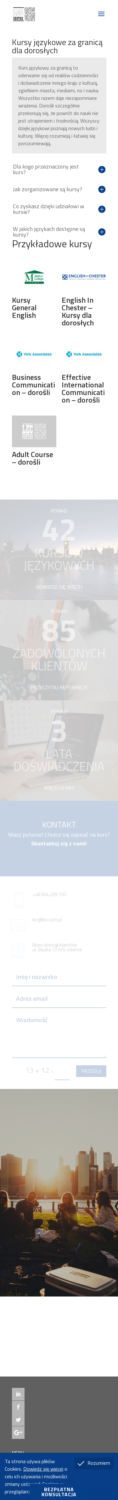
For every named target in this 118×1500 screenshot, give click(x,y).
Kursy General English (24, 307)
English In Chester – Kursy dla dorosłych (78, 311)
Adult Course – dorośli (32, 458)
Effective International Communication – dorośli (83, 388)
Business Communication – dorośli (33, 384)
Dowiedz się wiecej (43, 1469)
